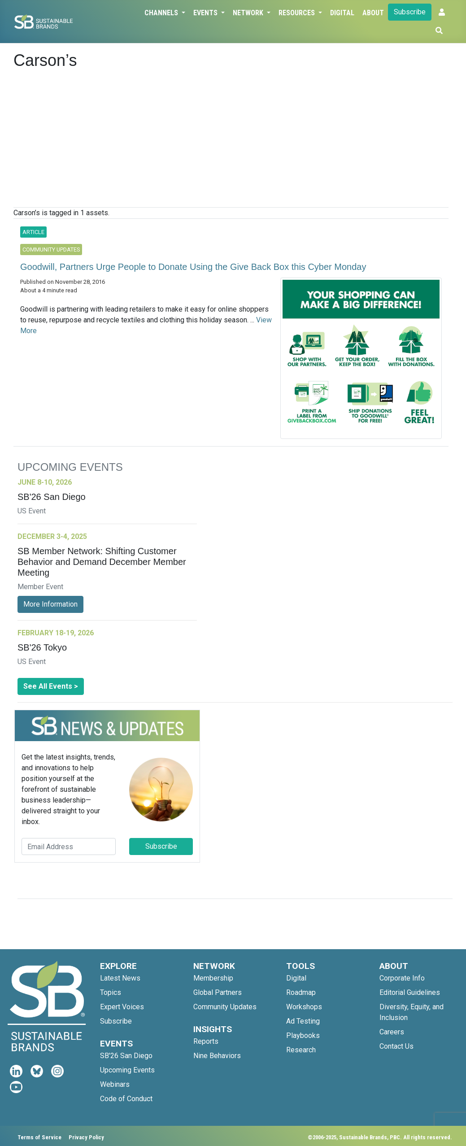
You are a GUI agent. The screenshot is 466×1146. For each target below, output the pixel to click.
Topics (110, 992)
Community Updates (225, 1007)
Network (249, 13)
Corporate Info (402, 978)
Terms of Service (39, 1137)
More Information (50, 604)
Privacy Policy (86, 1137)
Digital (342, 13)
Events (206, 13)
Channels (162, 13)
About (373, 13)
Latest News (120, 978)
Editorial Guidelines (409, 992)
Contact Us (396, 1046)
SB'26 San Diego (126, 1055)
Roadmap (301, 992)
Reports (205, 1041)
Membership (213, 978)
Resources (298, 13)
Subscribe (410, 12)
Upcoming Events (127, 1070)
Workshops (304, 1007)
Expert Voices (122, 1007)
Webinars (115, 1084)
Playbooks (303, 1035)
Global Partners (217, 992)
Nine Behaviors (217, 1055)
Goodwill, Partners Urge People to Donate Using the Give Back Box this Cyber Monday (193, 267)
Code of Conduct (126, 1098)
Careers (391, 1032)
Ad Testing (303, 1021)
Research (301, 1050)
